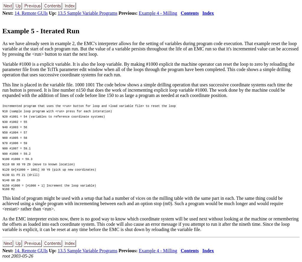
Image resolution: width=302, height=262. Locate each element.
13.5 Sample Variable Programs (87, 13)
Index (208, 13)
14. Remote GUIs (30, 13)
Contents (190, 13)
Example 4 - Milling (158, 13)
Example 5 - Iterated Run (40, 31)
